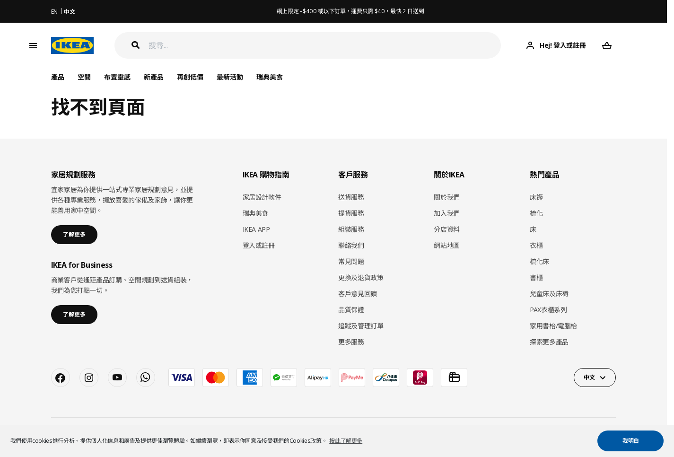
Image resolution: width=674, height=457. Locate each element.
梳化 (536, 213)
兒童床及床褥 (549, 293)
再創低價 (190, 76)
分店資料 (447, 229)
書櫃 (536, 277)
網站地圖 (447, 245)
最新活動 (230, 76)
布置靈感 (117, 76)
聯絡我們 (351, 245)
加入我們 (447, 213)
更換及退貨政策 (361, 277)
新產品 (154, 76)
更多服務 (351, 341)
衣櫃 (536, 245)
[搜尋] (325, 45)
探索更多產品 (549, 341)
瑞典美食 (269, 76)
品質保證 (351, 309)
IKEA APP (256, 229)
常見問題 (351, 261)
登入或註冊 (259, 245)
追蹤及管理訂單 (361, 325)
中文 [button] (589, 377)
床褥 (536, 197)
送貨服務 (351, 197)
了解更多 (74, 234)
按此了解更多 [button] (345, 441)
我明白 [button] (630, 441)
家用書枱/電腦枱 (553, 325)
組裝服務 (351, 229)
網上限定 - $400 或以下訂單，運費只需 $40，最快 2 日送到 (350, 11)
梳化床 (539, 261)
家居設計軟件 (262, 197)
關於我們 (447, 197)
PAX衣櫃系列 (548, 309)
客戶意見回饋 (357, 293)
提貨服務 (351, 213)
